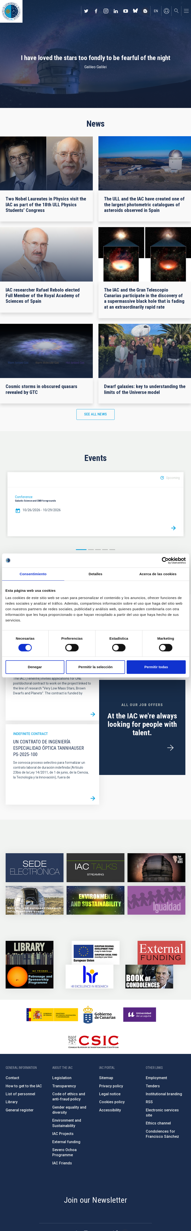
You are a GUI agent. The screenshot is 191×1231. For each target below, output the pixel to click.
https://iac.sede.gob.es (35, 867)
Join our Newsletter (95, 1200)
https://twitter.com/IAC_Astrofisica (86, 11)
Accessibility (110, 1110)
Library (12, 1102)
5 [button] (112, 549)
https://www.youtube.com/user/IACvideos (126, 11)
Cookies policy (112, 1102)
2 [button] (91, 549)
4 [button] (105, 549)
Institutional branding (164, 1094)
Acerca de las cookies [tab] (157, 574)
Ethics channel (158, 1123)
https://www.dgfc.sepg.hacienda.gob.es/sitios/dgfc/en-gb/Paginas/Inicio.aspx (96, 953)
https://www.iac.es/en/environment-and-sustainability (95, 900)
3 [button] (98, 549)
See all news (95, 414)
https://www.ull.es (140, 1014)
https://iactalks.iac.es (95, 867)
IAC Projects (63, 1133)
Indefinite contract (30, 734)
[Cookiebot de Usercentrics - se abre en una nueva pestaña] (165, 560)
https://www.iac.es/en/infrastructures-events (35, 900)
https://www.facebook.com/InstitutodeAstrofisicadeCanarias (96, 11)
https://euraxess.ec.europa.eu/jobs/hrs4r (89, 976)
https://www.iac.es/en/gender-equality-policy (156, 900)
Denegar (35, 667)
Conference (24, 497)
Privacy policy (111, 1086)
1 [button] (81, 549)
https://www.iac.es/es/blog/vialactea (145, 11)
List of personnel (20, 1094)
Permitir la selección (96, 667)
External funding (66, 1142)
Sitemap (106, 1078)
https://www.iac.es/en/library (29, 953)
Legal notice (109, 1094)
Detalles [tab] (95, 574)
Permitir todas (156, 667)
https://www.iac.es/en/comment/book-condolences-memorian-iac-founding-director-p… (149, 976)
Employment (156, 1078)
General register (20, 1110)
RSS (149, 1102)
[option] (95, 504)
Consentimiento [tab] (33, 574)
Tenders (153, 1086)
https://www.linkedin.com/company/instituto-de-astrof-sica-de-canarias (116, 11)
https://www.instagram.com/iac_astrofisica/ (106, 11)
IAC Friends (62, 1163)
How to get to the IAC (24, 1086)
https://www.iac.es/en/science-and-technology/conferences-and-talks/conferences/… (156, 867)
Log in (166, 11)
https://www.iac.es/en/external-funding (161, 953)
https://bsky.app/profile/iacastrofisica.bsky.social (135, 11)
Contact (12, 1078)
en (156, 11)
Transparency (64, 1086)
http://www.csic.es (93, 1041)
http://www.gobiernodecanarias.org (99, 1014)
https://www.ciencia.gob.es (52, 1014)
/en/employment (170, 748)
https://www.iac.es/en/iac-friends (29, 976)
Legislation (61, 1078)
